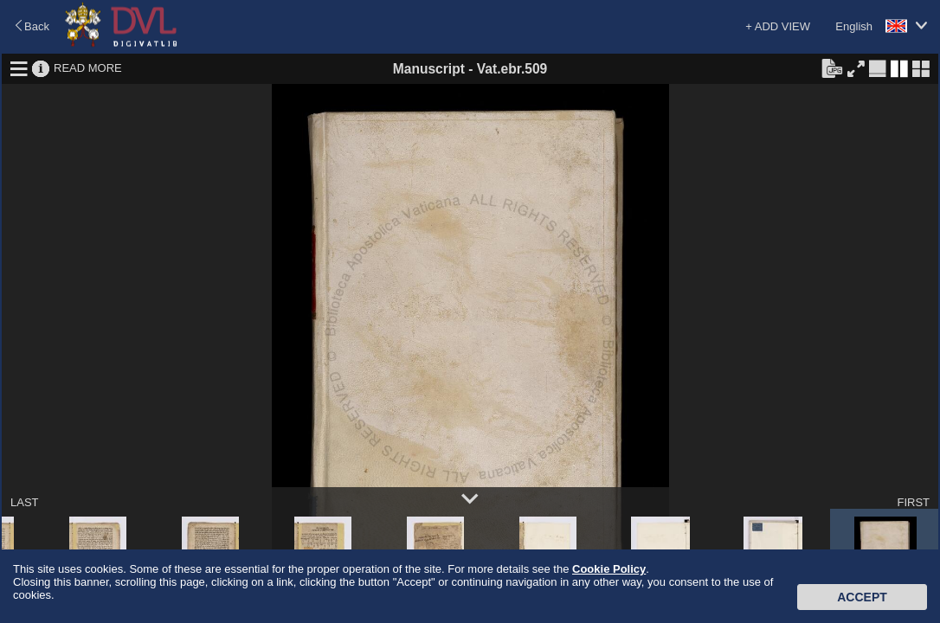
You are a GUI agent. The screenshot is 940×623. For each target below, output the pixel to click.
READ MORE (88, 67)
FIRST (913, 502)
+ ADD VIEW (777, 26)
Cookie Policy (609, 568)
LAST (24, 502)
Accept (862, 597)
